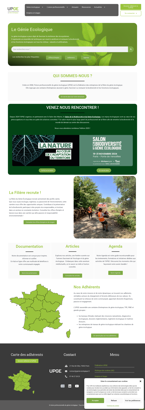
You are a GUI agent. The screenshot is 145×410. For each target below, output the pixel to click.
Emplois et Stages (101, 376)
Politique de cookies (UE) (104, 371)
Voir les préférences (132, 401)
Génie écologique (35, 7)
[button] (140, 381)
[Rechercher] (131, 49)
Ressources (86, 7)
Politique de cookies (113, 405)
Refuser (114, 401)
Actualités (100, 7)
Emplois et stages (33, 13)
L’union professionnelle (57, 7)
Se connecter (131, 13)
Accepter (95, 401)
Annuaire (75, 7)
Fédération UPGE (101, 365)
